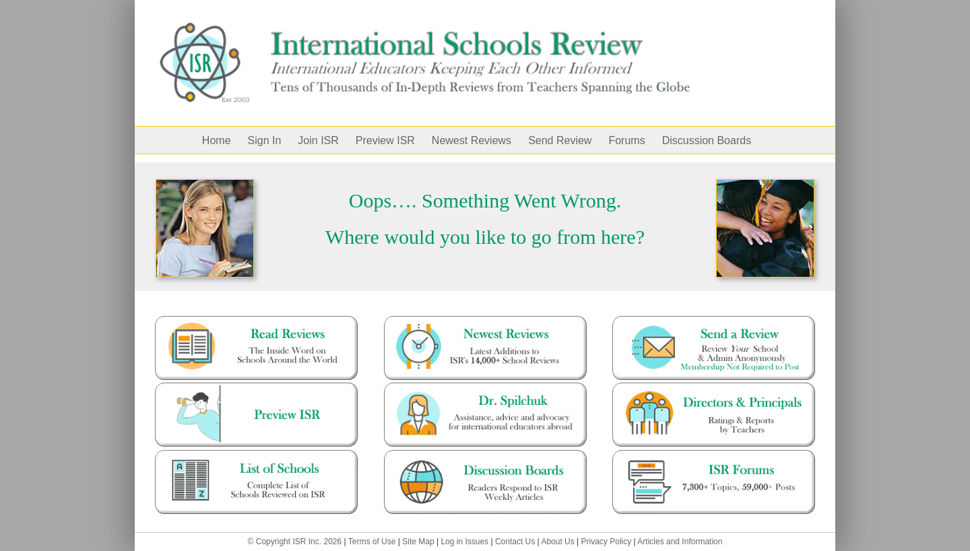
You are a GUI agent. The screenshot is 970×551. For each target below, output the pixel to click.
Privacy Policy (606, 541)
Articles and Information (679, 541)
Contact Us (515, 541)
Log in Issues (464, 541)
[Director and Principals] (713, 387)
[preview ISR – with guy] (256, 387)
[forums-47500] (713, 454)
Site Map (418, 541)
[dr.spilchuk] (485, 387)
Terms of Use (372, 541)
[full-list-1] (256, 454)
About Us (557, 541)
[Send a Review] (713, 320)
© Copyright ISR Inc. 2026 (295, 541)
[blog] (485, 454)
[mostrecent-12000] (485, 320)
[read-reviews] (256, 320)
